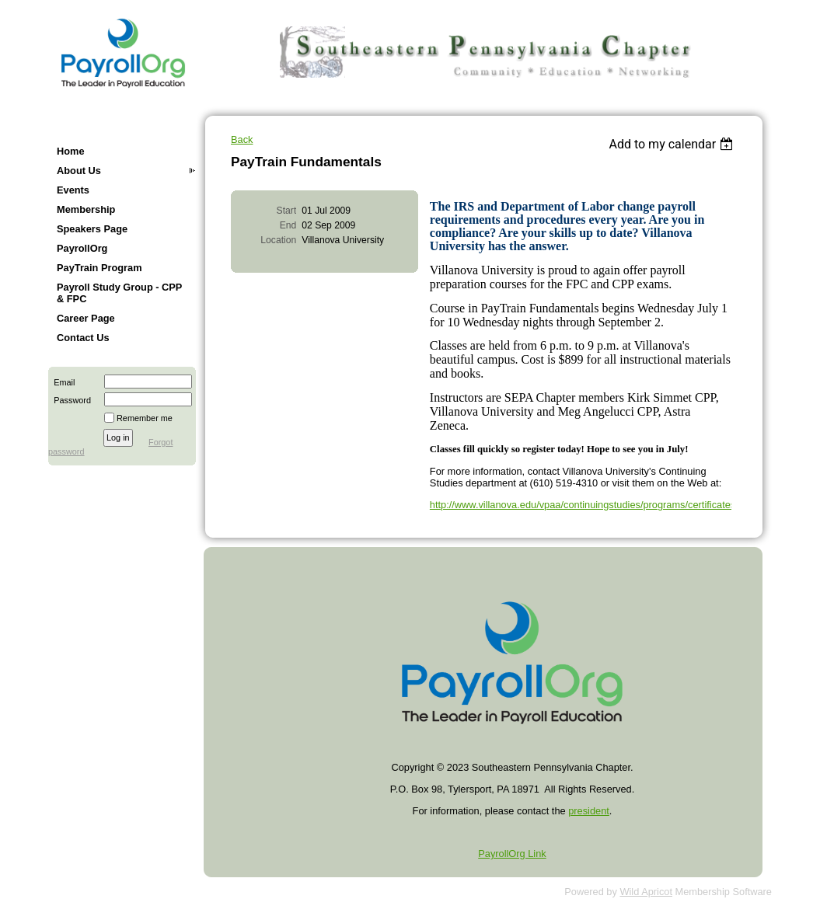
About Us (79, 170)
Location (278, 240)
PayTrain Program (99, 268)
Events (73, 190)
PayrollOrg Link (512, 853)
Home (71, 151)
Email (61, 382)
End (288, 225)
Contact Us (83, 337)
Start (287, 210)
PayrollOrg (82, 248)
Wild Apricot (645, 891)
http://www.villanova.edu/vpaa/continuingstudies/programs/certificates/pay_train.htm (614, 504)
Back (242, 139)
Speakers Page (92, 229)
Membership (86, 209)
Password (69, 400)
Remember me (145, 418)
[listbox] (673, 144)
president (588, 811)
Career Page (86, 318)
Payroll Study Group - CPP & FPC (119, 293)
